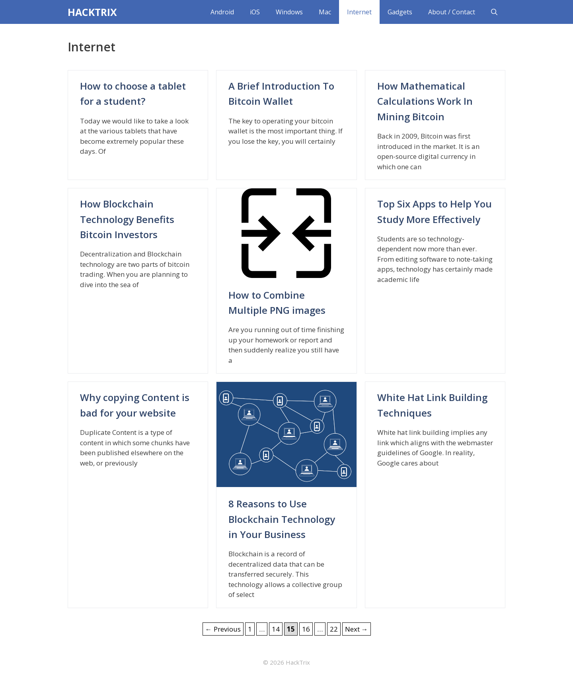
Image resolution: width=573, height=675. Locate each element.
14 (277, 629)
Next (356, 629)
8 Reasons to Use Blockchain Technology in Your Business (281, 519)
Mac (325, 12)
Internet (359, 12)
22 (335, 629)
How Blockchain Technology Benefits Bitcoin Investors (127, 219)
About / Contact (451, 12)
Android (222, 12)
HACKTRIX (92, 12)
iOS (255, 12)
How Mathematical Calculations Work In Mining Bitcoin (425, 101)
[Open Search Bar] (494, 12)
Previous (223, 629)
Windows (289, 12)
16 (307, 629)
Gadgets (400, 12)
